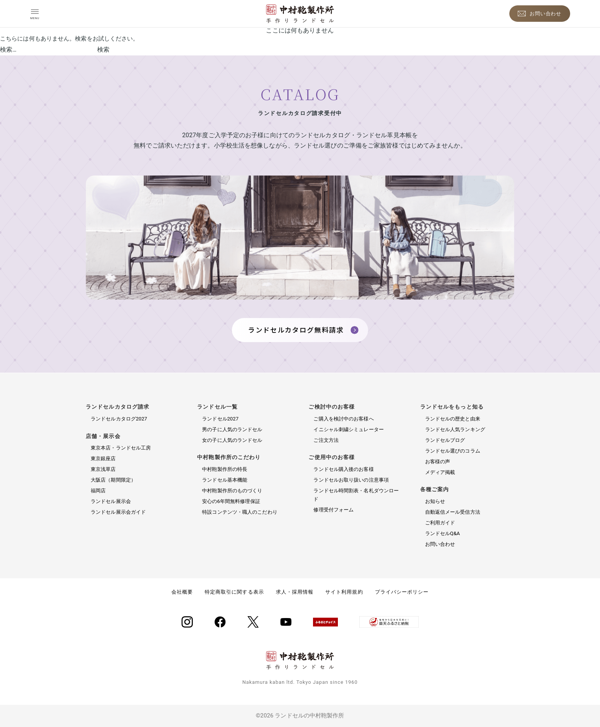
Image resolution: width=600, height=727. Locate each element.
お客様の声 (437, 461)
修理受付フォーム (333, 510)
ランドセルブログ (445, 440)
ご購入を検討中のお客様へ (343, 419)
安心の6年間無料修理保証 (231, 501)
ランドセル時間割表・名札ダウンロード (356, 495)
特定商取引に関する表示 (234, 592)
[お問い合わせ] (539, 13)
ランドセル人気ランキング (455, 429)
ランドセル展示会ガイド (118, 512)
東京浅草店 (103, 469)
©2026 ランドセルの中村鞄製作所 (300, 715)
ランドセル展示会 (111, 501)
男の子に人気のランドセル (232, 429)
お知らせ (435, 501)
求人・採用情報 (294, 592)
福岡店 (98, 490)
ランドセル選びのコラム (452, 451)
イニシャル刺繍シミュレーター (348, 429)
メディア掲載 (440, 472)
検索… (8, 49)
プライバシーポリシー (402, 592)
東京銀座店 (103, 458)
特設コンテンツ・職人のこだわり (239, 512)
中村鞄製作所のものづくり (232, 490)
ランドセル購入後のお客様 (343, 469)
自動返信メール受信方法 (452, 512)
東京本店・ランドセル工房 (121, 448)
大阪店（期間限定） (113, 480)
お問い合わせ (440, 544)
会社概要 (182, 592)
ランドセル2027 (220, 419)
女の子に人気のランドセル (232, 440)
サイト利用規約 (344, 592)
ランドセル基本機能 (224, 480)
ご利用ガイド (440, 523)
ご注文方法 (326, 440)
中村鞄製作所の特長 (224, 469)
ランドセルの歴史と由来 (452, 419)
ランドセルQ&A (442, 533)
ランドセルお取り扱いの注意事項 (351, 480)
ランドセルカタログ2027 (119, 419)
